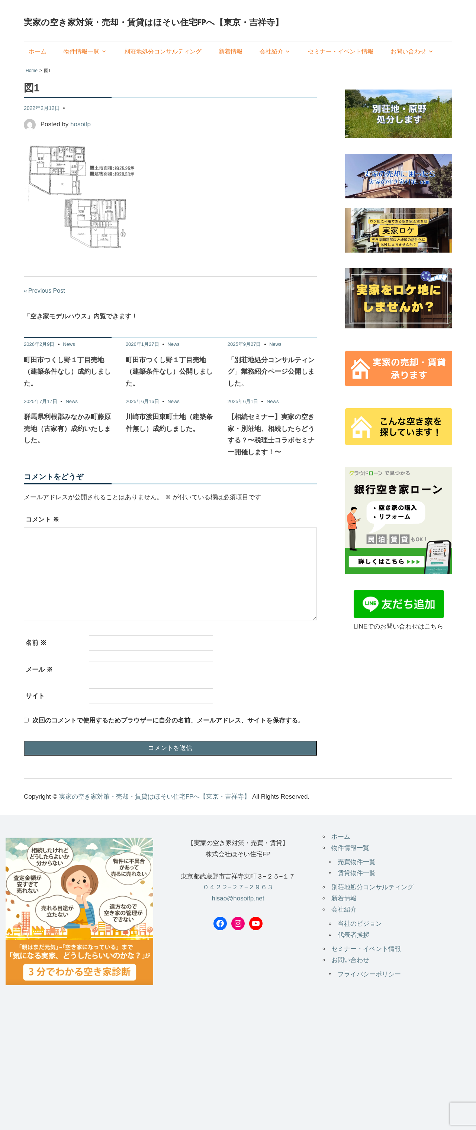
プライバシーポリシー (369, 974)
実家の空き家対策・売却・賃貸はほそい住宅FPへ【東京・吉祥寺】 (153, 22)
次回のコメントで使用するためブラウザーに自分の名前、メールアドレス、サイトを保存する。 (168, 720)
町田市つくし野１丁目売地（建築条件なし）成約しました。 (67, 371)
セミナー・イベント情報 (340, 51)
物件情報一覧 (81, 51)
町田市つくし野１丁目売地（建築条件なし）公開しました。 (169, 371)
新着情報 (230, 51)
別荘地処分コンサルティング (163, 51)
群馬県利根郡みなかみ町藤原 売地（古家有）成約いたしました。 (67, 428)
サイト (35, 695)
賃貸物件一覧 (357, 873)
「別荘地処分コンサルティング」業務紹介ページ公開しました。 (271, 371)
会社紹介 (271, 51)
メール (39, 669)
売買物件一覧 (357, 862)
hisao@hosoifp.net (238, 898)
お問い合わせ (408, 51)
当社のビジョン (360, 923)
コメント (42, 519)
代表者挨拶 (353, 934)
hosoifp (80, 124)
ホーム (37, 51)
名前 (36, 642)
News (69, 344)
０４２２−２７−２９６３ (238, 887)
